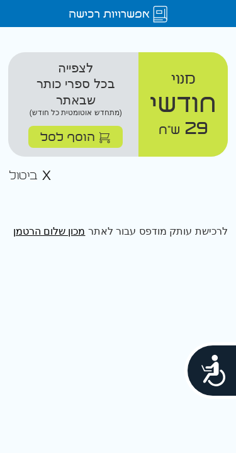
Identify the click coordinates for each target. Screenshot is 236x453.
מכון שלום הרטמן (49, 231)
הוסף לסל (75, 136)
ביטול (30, 176)
